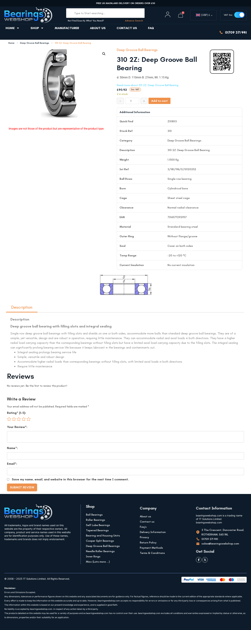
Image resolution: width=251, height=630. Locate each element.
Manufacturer (67, 28)
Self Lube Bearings (98, 525)
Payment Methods (151, 547)
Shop (37, 28)
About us (98, 28)
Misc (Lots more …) (98, 561)
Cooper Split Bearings (100, 540)
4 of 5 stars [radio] (24, 419)
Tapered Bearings (97, 530)
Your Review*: (17, 426)
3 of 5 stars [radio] (19, 419)
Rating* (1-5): (16, 412)
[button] (104, 54)
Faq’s (143, 526)
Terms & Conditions (152, 553)
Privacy (144, 537)
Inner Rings (93, 556)
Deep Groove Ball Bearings (34, 43)
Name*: (12, 448)
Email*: (12, 463)
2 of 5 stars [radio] (14, 419)
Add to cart (159, 100)
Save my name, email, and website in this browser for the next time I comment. (70, 479)
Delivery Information (153, 532)
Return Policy (148, 542)
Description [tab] (21, 307)
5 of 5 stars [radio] (28, 419)
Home (13, 28)
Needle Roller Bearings (100, 551)
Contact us (127, 28)
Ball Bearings (94, 514)
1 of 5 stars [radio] (9, 419)
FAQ (151, 28)
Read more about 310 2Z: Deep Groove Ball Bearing (147, 85)
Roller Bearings (95, 519)
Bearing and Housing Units (103, 535)
